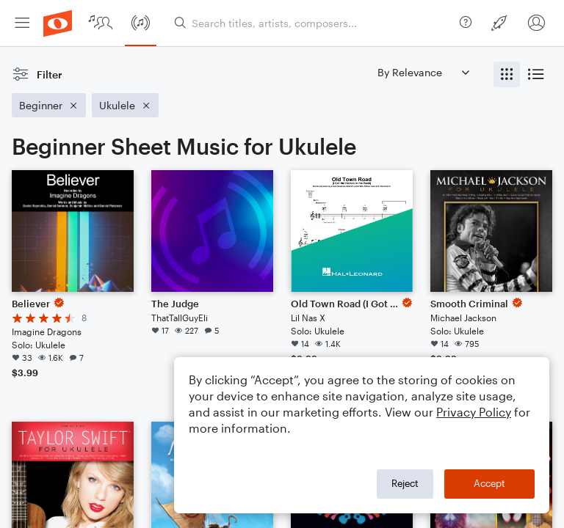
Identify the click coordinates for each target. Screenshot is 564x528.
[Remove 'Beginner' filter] (49, 105)
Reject (405, 483)
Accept (489, 483)
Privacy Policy (473, 412)
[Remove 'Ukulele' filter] (125, 105)
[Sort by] (423, 72)
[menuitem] (22, 23)
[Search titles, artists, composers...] (314, 23)
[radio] (507, 74)
